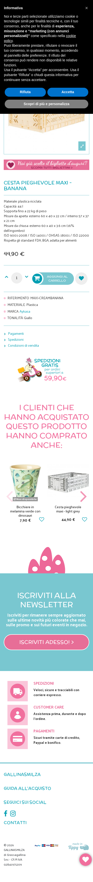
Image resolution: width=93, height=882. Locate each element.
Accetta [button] (68, 92)
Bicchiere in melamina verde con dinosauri (25, 511)
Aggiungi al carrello (50, 278)
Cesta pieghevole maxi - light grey (68, 509)
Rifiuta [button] (25, 92)
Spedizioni (16, 339)
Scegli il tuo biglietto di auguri (46, 167)
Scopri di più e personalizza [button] (46, 104)
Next (83, 497)
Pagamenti (16, 333)
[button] (87, 8)
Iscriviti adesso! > (46, 642)
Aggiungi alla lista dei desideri (81, 278)
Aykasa (25, 311)
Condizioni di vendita (23, 345)
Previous (10, 497)
